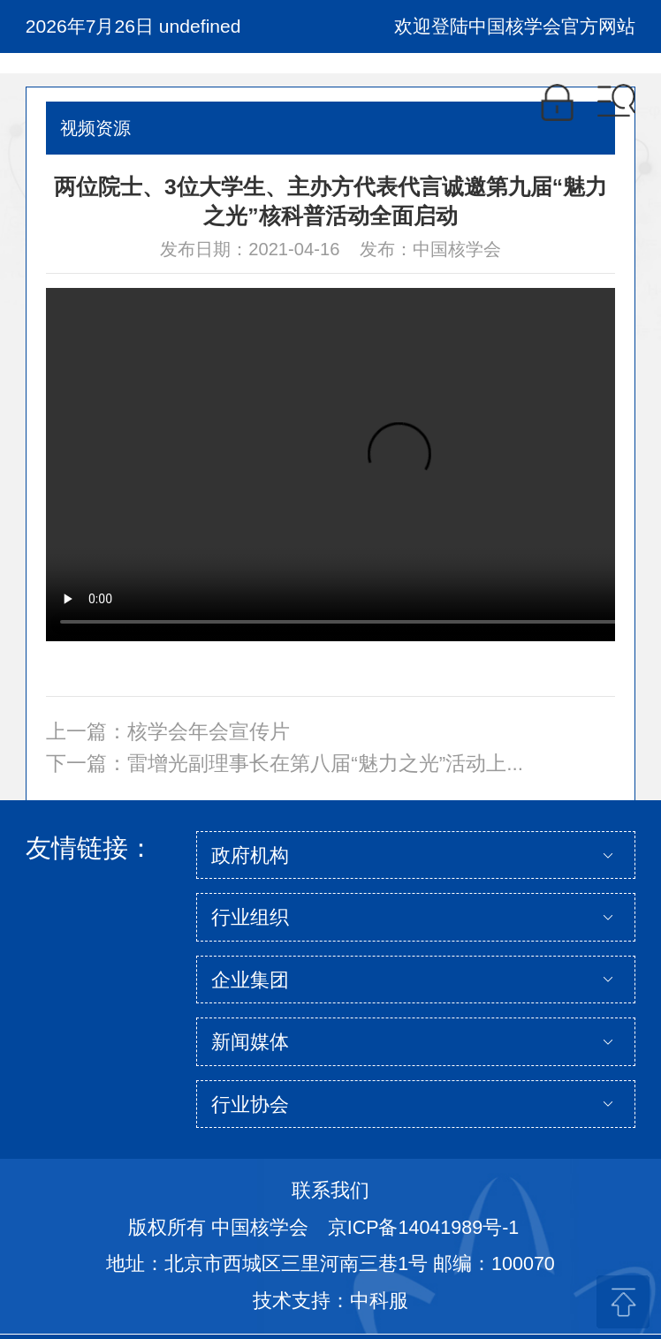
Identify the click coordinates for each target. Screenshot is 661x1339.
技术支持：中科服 (330, 1301)
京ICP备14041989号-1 (424, 1227)
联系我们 (330, 1190)
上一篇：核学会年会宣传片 (168, 732)
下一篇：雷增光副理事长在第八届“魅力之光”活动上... (284, 764)
